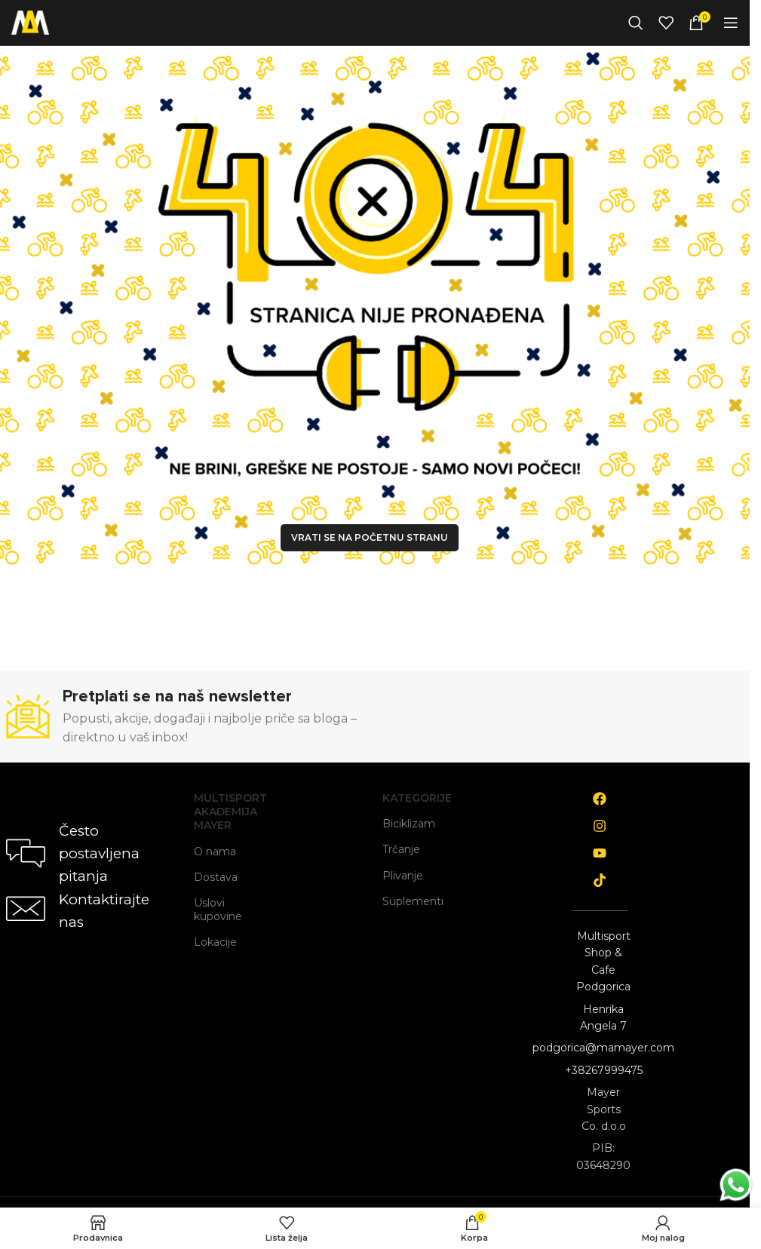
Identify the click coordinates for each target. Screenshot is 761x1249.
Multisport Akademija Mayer (223, 811)
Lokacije (215, 942)
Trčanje (401, 849)
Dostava (216, 877)
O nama (215, 851)
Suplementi (411, 901)
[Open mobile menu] (731, 23)
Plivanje (402, 875)
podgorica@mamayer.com (603, 1047)
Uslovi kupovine (218, 909)
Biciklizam (408, 823)
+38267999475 (604, 1070)
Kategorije (411, 798)
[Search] (636, 23)
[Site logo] (30, 21)
